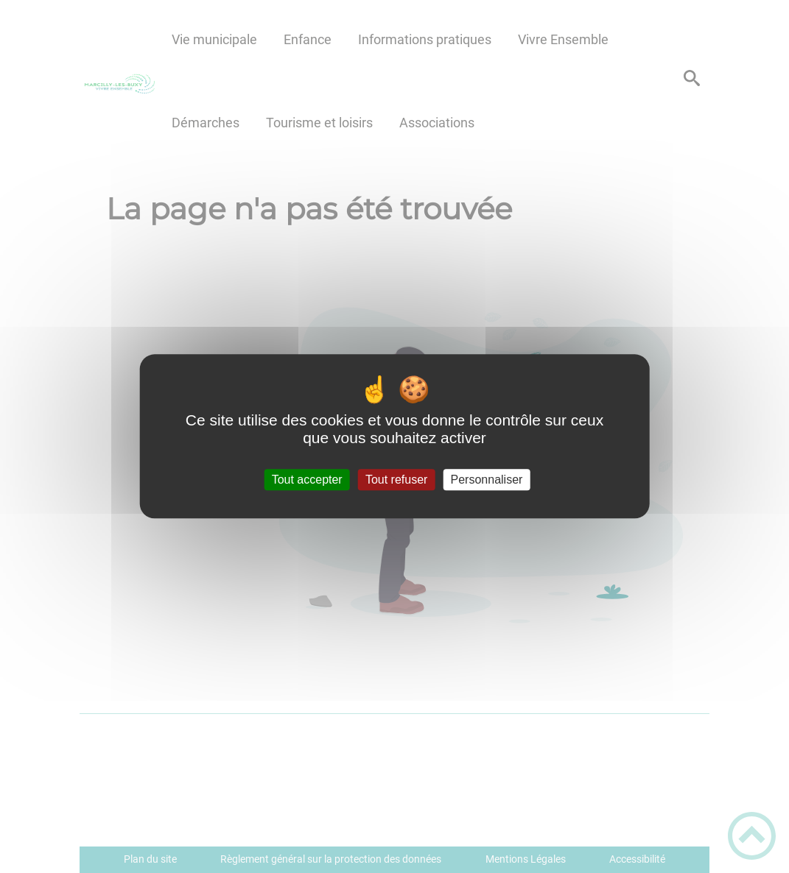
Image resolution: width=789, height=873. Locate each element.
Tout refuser (396, 479)
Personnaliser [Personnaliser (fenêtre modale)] (487, 479)
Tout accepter (307, 479)
